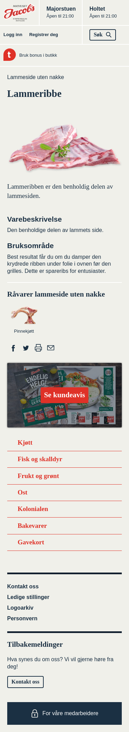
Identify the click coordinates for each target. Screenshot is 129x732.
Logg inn (12, 34)
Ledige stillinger (28, 597)
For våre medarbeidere (64, 713)
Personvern (22, 618)
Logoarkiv (20, 608)
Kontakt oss (23, 586)
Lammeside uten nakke (35, 77)
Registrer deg (43, 34)
